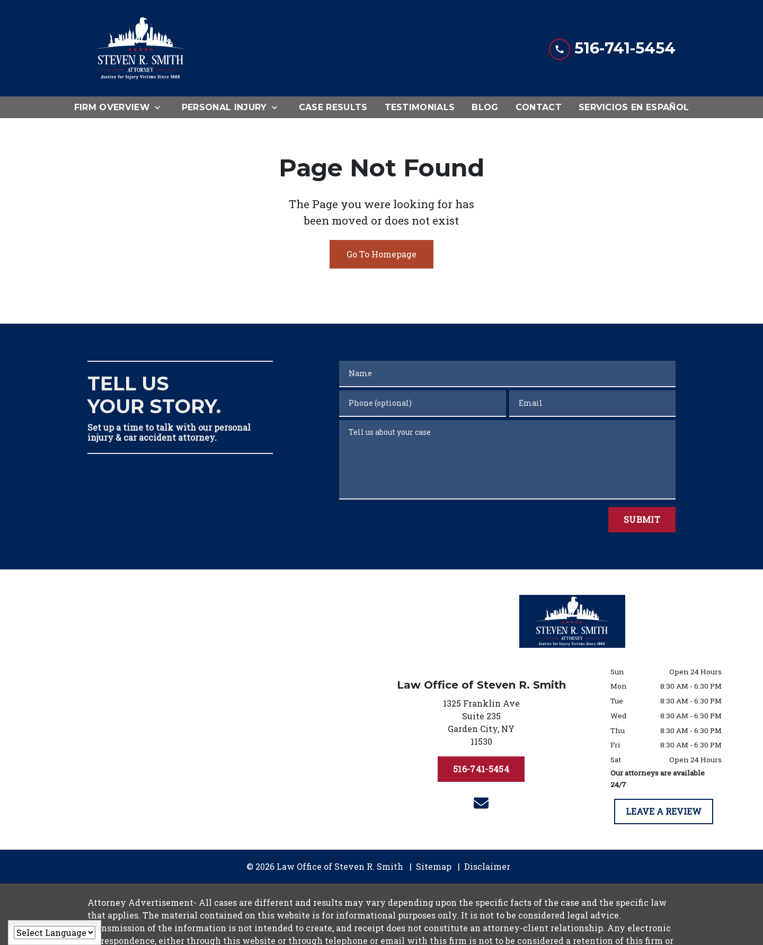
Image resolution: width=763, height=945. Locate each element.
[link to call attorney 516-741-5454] (612, 48)
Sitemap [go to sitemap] (433, 866)
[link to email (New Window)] (481, 803)
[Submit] (642, 519)
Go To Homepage (381, 254)
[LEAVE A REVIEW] (663, 811)
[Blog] (484, 107)
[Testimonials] (419, 107)
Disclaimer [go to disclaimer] (487, 866)
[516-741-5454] (481, 769)
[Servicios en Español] (633, 107)
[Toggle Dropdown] (160, 107)
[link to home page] (140, 48)
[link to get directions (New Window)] (481, 724)
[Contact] (538, 107)
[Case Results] (333, 107)
